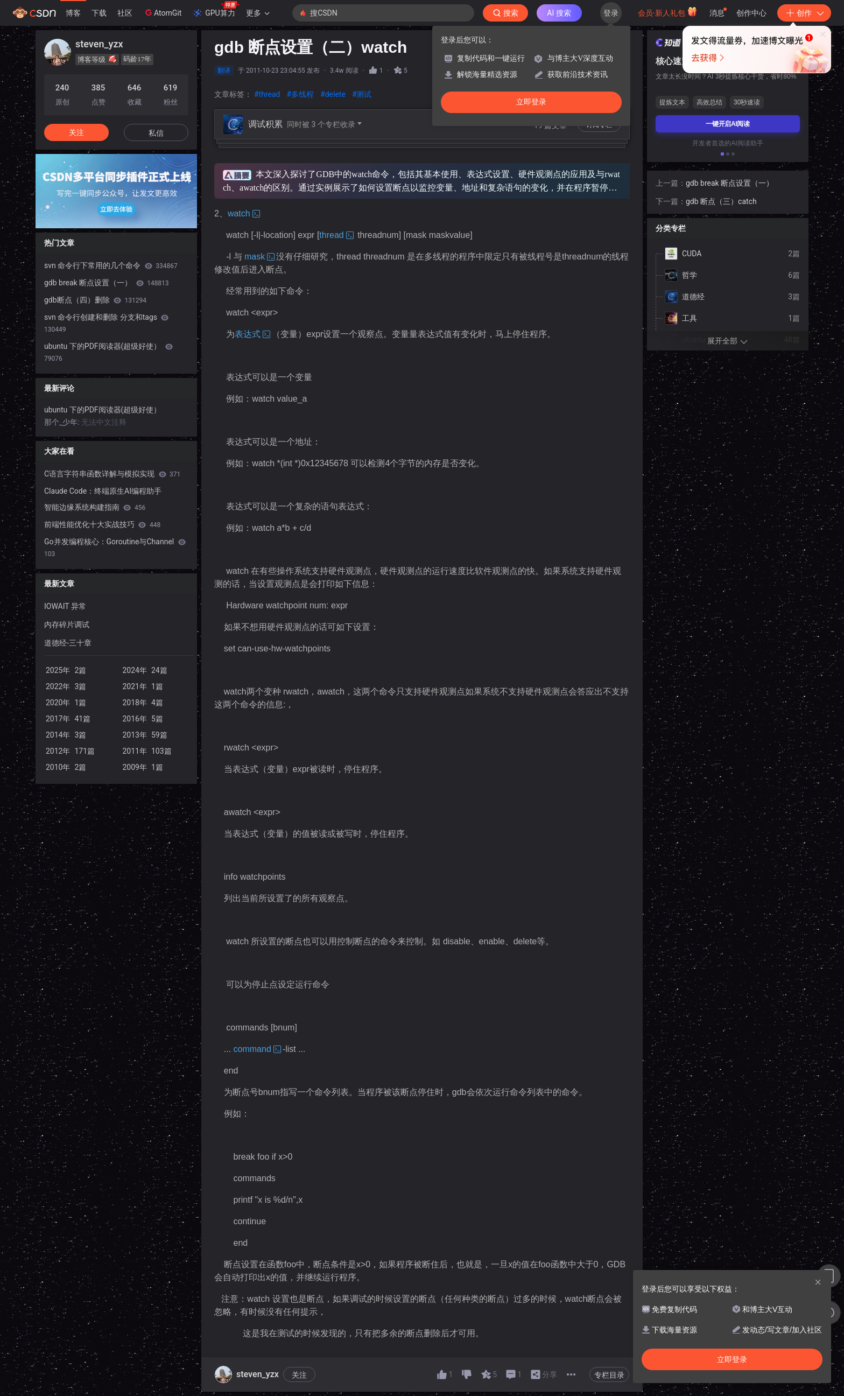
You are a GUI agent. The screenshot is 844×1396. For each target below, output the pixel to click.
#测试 (362, 94)
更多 (258, 13)
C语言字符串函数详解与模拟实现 (112, 473)
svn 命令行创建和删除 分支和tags (106, 323)
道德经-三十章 (68, 643)
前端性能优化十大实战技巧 (102, 524)
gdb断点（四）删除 (95, 300)
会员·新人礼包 (668, 11)
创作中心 (751, 13)
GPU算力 (215, 9)
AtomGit (162, 12)
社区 (124, 13)
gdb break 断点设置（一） (106, 282)
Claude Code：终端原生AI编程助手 (102, 491)
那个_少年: (62, 422)
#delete (333, 94)
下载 (99, 13)
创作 (804, 13)
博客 (73, 13)
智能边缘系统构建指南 (94, 507)
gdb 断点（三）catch (721, 100)
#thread (267, 94)
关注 (299, 1375)
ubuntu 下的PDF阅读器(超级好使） (108, 352)
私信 (156, 133)
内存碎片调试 (66, 624)
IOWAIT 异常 (65, 606)
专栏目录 (609, 1375)
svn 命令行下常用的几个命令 (111, 265)
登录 (610, 13)
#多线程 (300, 94)
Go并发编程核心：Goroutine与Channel (115, 547)
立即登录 (531, 102)
